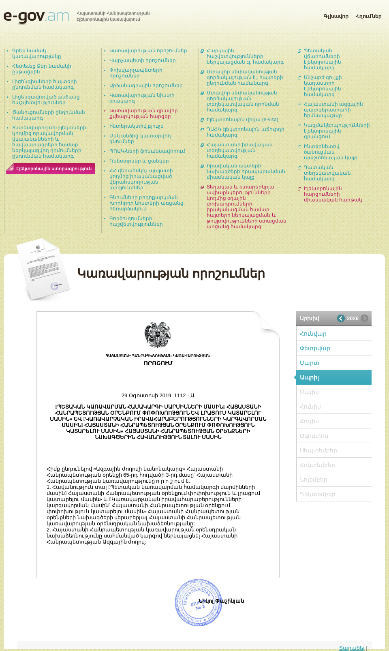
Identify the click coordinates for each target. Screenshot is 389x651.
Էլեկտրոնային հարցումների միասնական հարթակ (333, 194)
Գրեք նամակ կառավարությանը (36, 53)
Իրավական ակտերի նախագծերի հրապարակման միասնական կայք (246, 171)
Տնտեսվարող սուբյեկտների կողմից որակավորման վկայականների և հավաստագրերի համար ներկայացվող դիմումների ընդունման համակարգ (49, 142)
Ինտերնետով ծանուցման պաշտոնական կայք (330, 152)
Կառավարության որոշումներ (148, 51)
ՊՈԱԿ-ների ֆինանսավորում (147, 151)
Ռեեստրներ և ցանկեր (139, 161)
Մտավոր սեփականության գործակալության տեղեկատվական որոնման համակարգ (243, 101)
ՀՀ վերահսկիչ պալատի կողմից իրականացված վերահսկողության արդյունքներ (141, 179)
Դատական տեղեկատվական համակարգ (327, 173)
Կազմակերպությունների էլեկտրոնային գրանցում (337, 130)
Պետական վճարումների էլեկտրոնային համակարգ (322, 59)
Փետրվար (315, 348)
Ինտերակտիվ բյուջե (136, 126)
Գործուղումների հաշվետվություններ (136, 221)
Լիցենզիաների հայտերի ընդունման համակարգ (44, 84)
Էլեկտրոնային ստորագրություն (54, 168)
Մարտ (309, 363)
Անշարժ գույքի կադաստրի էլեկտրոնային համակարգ (323, 86)
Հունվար (313, 333)
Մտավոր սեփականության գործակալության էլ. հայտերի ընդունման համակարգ (245, 77)
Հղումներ (368, 14)
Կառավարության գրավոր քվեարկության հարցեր (143, 113)
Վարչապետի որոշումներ (142, 60)
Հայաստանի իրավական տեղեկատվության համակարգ (240, 150)
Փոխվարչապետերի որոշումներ (135, 73)
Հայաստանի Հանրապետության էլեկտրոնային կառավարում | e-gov (77, 18)
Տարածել (352, 648)
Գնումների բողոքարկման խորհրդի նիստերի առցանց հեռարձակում (146, 203)
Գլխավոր (336, 14)
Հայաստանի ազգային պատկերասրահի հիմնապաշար (333, 109)
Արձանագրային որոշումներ (146, 85)
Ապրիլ (309, 377)
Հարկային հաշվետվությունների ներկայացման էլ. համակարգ (245, 56)
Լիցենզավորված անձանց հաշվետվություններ (46, 99)
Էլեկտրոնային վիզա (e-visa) (242, 119)
